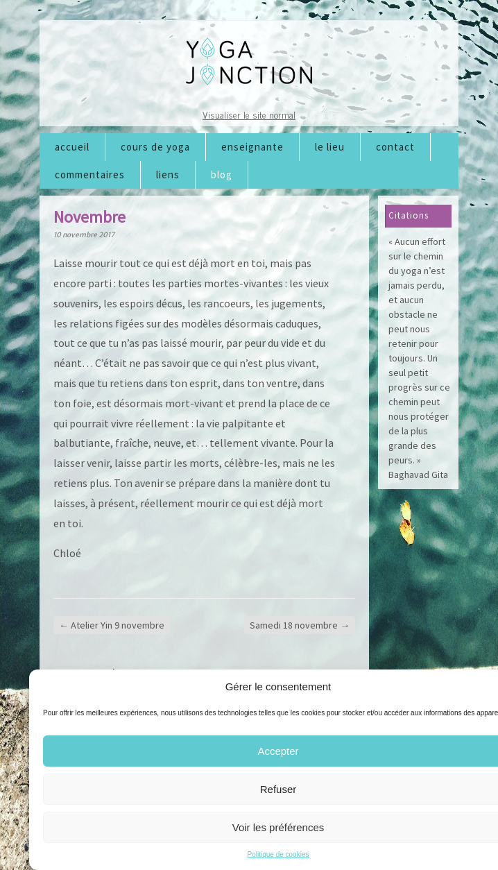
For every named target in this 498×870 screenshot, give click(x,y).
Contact (395, 146)
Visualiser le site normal (249, 114)
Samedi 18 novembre (300, 625)
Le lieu (330, 146)
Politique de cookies (278, 854)
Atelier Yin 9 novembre (111, 625)
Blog (221, 174)
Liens (168, 174)
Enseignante (252, 146)
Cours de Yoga (155, 146)
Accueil (72, 146)
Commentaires (90, 174)
